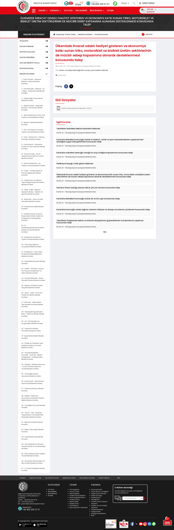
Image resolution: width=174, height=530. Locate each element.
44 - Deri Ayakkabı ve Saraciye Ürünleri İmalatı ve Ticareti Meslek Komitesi (33, 446)
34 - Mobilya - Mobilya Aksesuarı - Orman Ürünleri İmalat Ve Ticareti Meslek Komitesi (33, 366)
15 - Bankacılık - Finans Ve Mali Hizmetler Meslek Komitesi (32, 200)
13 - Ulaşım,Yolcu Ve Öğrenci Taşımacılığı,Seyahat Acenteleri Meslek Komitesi (32, 182)
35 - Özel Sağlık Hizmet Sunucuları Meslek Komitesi (31, 375)
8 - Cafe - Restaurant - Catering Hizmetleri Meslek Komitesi (32, 138)
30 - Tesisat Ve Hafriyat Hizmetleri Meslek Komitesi (31, 330)
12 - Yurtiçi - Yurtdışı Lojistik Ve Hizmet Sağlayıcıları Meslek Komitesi (31, 173)
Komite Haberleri (34, 46)
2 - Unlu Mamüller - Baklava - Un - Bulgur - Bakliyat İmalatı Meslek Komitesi (33, 91)
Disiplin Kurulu (74, 503)
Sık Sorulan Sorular (52, 478)
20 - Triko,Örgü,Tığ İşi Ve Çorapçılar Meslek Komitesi (31, 245)
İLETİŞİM (110, 10)
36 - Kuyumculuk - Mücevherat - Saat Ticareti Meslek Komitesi (32, 382)
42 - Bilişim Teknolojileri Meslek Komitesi (32, 430)
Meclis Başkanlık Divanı (77, 497)
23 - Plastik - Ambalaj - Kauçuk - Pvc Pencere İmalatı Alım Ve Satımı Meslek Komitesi (33, 271)
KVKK (92, 515)
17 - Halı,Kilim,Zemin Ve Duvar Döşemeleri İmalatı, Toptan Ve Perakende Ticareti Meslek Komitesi (32, 217)
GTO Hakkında (74, 489)
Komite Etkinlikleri (34, 57)
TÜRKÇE (125, 3)
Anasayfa (34, 41)
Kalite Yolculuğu (96, 495)
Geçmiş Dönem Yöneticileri (79, 507)
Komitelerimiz (74, 505)
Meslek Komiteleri (85, 34)
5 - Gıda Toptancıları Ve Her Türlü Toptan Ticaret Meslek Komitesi (33, 116)
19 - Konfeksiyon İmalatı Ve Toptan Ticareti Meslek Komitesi (32, 238)
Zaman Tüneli (74, 491)
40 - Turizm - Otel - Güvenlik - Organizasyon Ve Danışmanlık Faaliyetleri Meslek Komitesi (32, 415)
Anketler (23, 478)
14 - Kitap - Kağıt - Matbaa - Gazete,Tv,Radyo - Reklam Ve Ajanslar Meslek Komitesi (32, 192)
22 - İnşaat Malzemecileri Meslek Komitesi (33, 262)
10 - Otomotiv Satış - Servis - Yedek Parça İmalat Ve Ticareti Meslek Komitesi (32, 156)
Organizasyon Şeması (98, 493)
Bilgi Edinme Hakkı (69, 478)
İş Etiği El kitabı (96, 511)
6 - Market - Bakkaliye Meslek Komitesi (32, 123)
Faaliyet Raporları (97, 509)
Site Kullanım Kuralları (87, 478)
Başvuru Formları (36, 478)
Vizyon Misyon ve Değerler (99, 491)
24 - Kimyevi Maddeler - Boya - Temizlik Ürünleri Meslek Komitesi (33, 279)
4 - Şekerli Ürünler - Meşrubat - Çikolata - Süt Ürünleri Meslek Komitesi (32, 108)
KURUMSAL (54, 10)
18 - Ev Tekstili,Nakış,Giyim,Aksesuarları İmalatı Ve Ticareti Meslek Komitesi (32, 228)
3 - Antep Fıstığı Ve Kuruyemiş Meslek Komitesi (32, 99)
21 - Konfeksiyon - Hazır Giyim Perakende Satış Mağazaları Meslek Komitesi (31, 254)
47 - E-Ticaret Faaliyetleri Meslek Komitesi (33, 469)
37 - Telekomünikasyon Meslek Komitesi (32, 389)
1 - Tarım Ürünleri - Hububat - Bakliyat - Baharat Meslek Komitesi (31, 81)
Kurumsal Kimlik (96, 489)
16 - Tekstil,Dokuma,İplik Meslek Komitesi (32, 207)
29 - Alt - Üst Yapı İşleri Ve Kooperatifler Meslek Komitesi (32, 322)
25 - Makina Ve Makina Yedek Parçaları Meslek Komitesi (32, 286)
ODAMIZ (42, 10)
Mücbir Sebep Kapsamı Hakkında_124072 (73, 108)
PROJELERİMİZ (81, 10)
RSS (118, 478)
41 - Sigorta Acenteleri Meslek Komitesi (32, 423)
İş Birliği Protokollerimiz (98, 513)
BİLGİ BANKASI (96, 10)
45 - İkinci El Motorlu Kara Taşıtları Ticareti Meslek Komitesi (33, 455)
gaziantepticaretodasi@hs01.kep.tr (33, 504)
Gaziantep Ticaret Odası (64, 34)
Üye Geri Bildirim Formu (34, 63)
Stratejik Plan (95, 499)
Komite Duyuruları (34, 52)
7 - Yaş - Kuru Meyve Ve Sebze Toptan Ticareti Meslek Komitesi (32, 131)
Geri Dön (147, 34)
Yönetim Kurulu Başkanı (77, 495)
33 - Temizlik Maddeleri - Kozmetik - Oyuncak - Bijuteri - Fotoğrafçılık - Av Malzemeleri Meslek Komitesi (32, 356)
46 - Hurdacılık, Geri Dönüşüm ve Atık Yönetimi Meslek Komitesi (33, 462)
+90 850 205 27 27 (100, 4)
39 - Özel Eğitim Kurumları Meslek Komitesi (33, 406)
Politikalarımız (95, 497)
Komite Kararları (101, 34)
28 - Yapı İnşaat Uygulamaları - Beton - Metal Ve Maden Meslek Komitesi (32, 314)
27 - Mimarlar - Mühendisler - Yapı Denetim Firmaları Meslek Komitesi (32, 304)
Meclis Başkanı (75, 493)
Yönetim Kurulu (75, 499)
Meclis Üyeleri (74, 501)
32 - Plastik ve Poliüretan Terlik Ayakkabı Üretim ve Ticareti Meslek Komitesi (32, 345)
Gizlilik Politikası (104, 478)
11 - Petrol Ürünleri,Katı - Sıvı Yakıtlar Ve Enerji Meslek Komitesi (33, 164)
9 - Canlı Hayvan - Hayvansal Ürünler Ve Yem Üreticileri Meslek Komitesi (33, 146)
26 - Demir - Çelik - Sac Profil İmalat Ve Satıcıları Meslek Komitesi (31, 295)
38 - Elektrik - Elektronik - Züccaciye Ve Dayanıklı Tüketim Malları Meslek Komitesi (32, 398)
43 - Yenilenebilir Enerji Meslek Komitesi (32, 438)
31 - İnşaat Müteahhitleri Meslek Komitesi (32, 337)
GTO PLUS (68, 10)
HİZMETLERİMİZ (146, 3)
